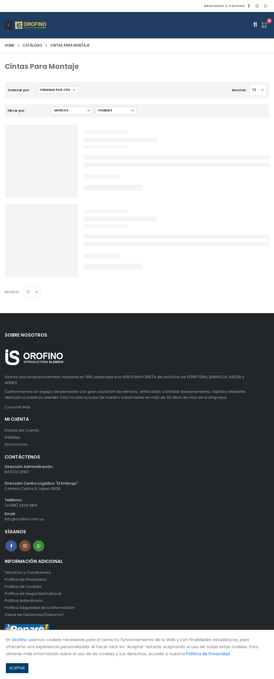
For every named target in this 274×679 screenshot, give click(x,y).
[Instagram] (257, 6)
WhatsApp (265, 6)
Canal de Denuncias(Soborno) (34, 614)
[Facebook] (249, 6)
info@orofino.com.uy (24, 519)
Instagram (25, 546)
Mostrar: (239, 90)
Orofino (19, 640)
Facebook (11, 546)
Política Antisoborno (24, 600)
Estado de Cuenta (22, 430)
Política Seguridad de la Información (39, 607)
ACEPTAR (17, 668)
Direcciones (16, 444)
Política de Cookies (23, 586)
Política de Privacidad (25, 579)
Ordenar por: (19, 90)
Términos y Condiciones (28, 572)
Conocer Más (17, 407)
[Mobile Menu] (9, 25)
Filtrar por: (16, 110)
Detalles (12, 437)
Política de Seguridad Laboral (33, 593)
